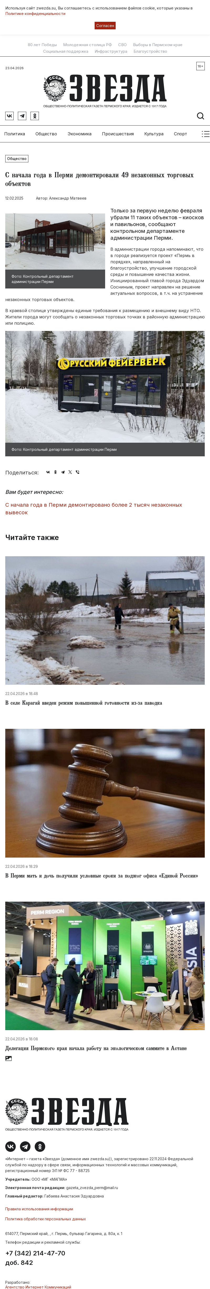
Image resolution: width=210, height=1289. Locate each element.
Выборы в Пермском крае (157, 44)
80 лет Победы (42, 44)
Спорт (180, 133)
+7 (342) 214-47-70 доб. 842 (35, 1258)
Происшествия (118, 133)
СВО (122, 44)
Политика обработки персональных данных (45, 1219)
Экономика (79, 133)
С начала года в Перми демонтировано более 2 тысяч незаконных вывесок (93, 509)
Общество (46, 133)
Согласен (105, 25)
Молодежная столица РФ (87, 44)
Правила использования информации (39, 1209)
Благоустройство (150, 51)
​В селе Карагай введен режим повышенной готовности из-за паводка (83, 703)
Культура (153, 133)
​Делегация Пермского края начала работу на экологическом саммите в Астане (96, 1049)
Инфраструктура (111, 51)
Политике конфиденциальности (35, 13)
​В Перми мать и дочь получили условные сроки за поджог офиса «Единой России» (101, 876)
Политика (14, 133)
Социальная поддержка (65, 51)
